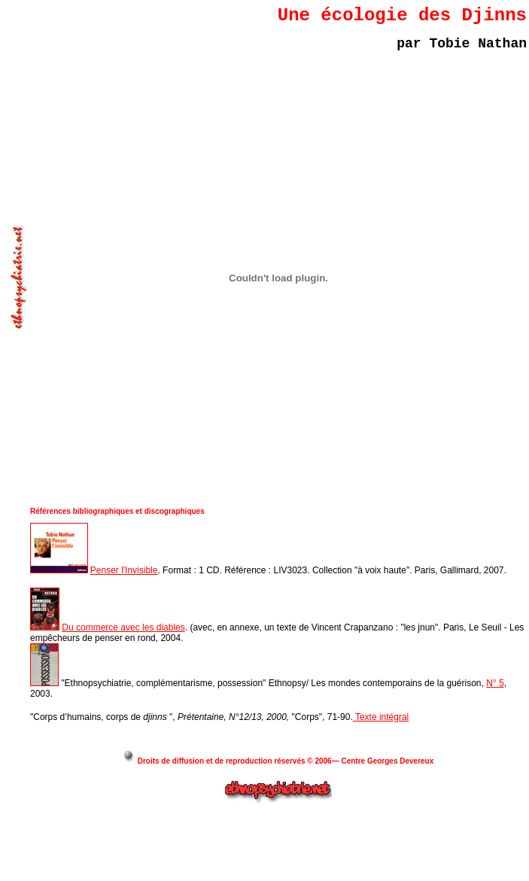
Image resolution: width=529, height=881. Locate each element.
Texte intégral (381, 717)
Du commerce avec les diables (123, 627)
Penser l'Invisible (124, 570)
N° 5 (494, 683)
